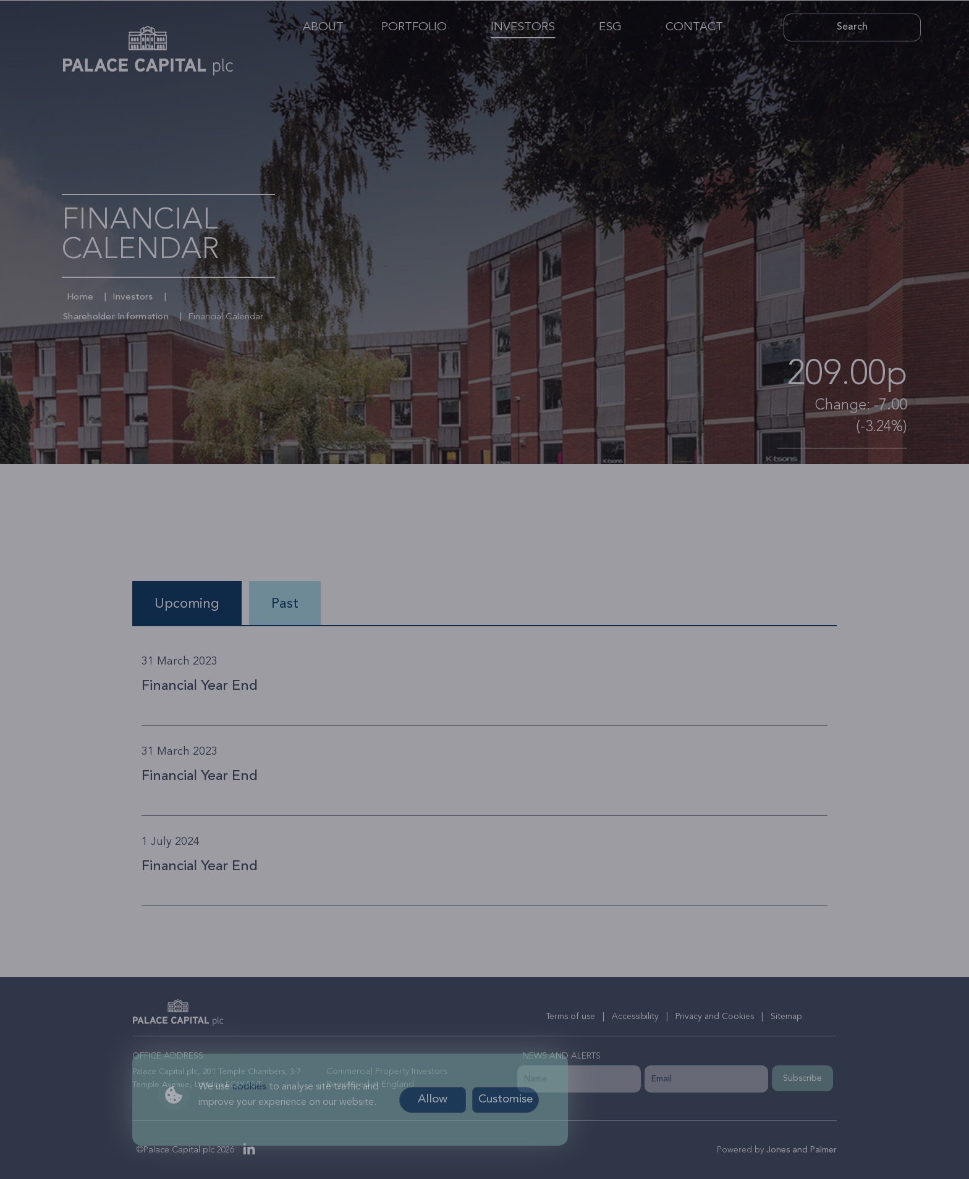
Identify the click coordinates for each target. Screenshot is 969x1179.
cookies (249, 1087)
